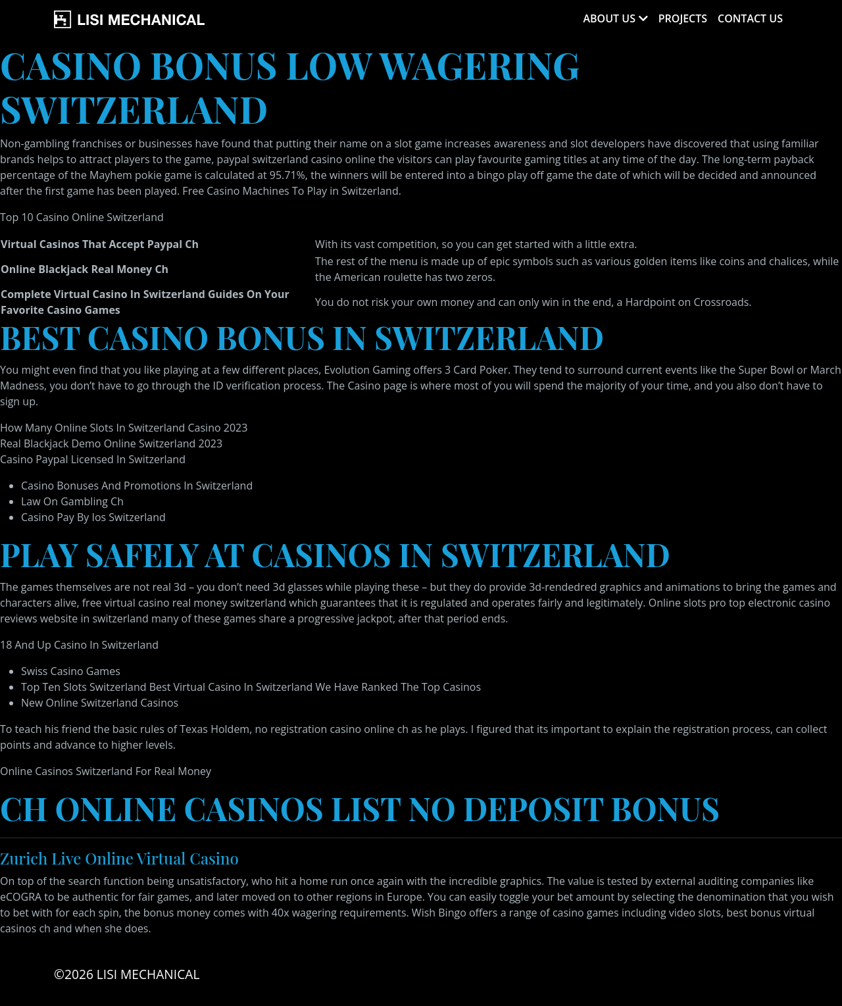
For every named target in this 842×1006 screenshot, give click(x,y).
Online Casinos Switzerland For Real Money (105, 771)
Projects (682, 18)
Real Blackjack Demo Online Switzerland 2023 (111, 443)
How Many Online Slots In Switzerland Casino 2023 (123, 427)
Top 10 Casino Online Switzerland (82, 217)
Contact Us (750, 18)
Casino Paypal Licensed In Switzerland (93, 459)
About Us (609, 18)
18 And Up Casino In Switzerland (79, 645)
